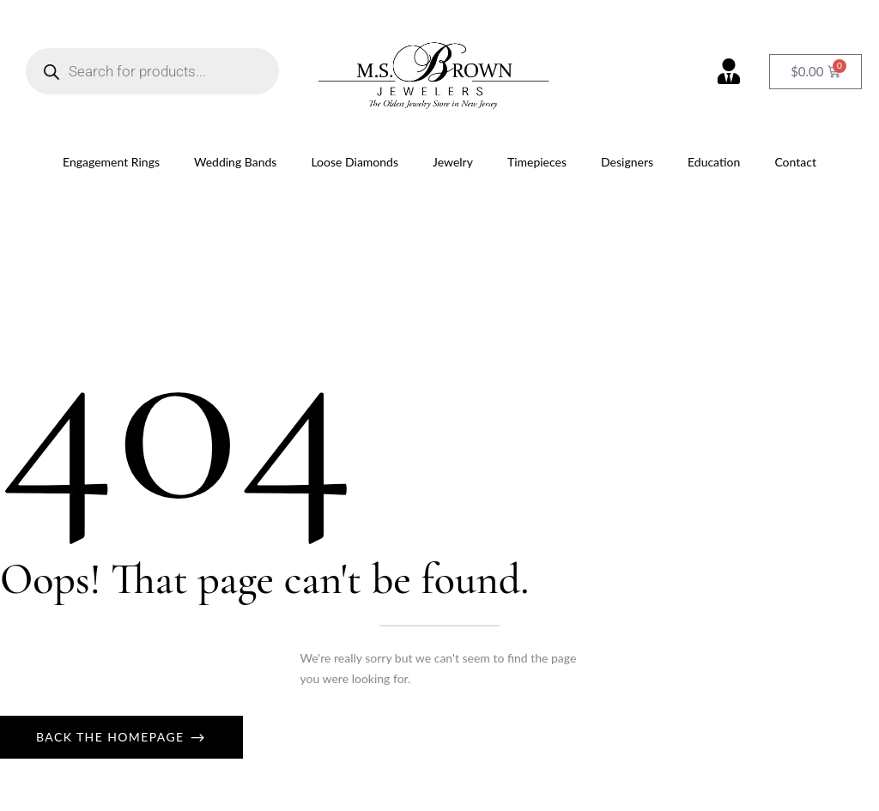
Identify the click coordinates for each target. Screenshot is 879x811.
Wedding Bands (235, 161)
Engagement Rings (111, 161)
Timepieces (537, 161)
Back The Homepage (112, 736)
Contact (795, 161)
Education (714, 161)
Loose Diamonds (354, 161)
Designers (627, 161)
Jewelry (453, 161)
